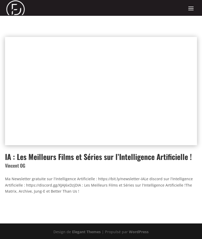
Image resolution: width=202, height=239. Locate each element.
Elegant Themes (86, 231)
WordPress (139, 231)
